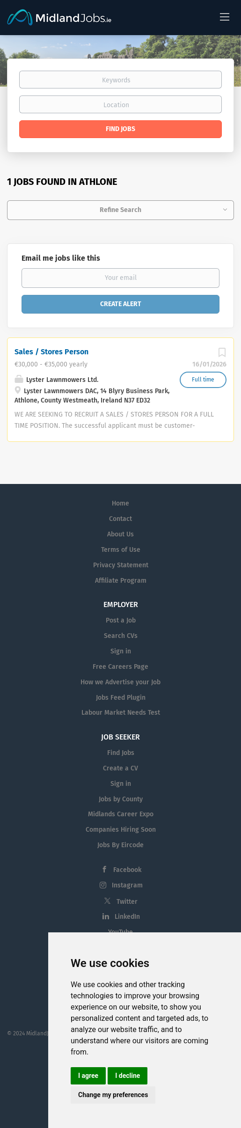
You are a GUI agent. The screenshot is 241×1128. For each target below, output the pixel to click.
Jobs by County (121, 799)
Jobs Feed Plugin (121, 698)
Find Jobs (120, 129)
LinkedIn (127, 917)
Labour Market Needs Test (120, 713)
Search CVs (121, 636)
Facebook (127, 870)
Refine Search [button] (120, 210)
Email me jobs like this (61, 258)
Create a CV (120, 768)
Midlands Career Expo (120, 814)
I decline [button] (127, 1075)
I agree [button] (88, 1075)
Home (120, 503)
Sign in (120, 651)
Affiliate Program (120, 581)
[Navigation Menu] (224, 16)
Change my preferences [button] (113, 1095)
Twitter (127, 902)
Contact (120, 519)
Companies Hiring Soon (121, 830)
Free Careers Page (120, 667)
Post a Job (121, 620)
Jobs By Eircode (120, 845)
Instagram (127, 885)
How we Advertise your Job (120, 682)
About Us (120, 534)
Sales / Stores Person (51, 351)
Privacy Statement (120, 565)
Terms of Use (120, 550)
